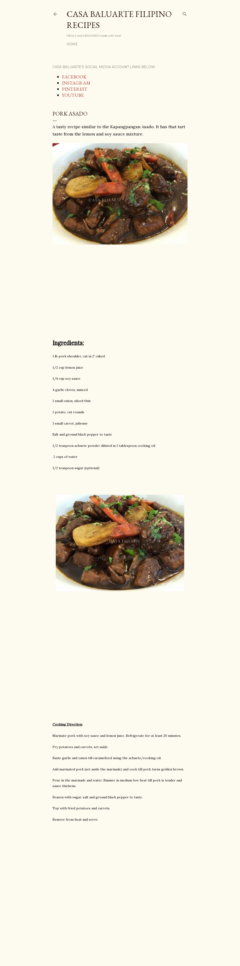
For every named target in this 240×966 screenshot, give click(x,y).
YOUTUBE (73, 95)
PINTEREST (74, 89)
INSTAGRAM (76, 83)
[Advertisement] (120, 294)
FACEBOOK (74, 77)
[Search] (185, 13)
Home (72, 44)
